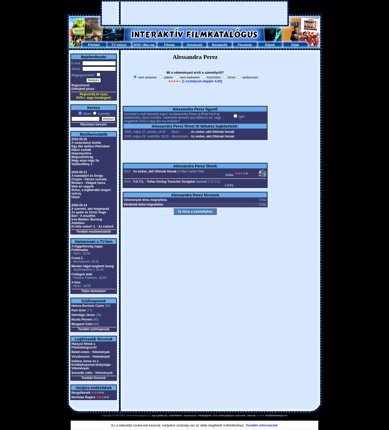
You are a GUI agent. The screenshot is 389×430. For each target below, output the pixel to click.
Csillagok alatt (81, 274)
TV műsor (119, 45)
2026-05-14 (79, 205)
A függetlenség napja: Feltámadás (87, 248)
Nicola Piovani (81, 319)
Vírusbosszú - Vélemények (90, 356)
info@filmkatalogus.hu (276, 415)
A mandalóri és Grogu (87, 176)
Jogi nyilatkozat (159, 415)
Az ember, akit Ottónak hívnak (212, 132)
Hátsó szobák (81, 150)
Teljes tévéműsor (93, 291)
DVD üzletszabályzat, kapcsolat (229, 415)
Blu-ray (149, 45)
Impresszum (190, 415)
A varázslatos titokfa (86, 143)
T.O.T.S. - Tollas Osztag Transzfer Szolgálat (164, 181)
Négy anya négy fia (85, 160)
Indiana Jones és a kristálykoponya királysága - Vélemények (91, 364)
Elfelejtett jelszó (83, 89)
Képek (270, 45)
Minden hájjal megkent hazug (92, 266)
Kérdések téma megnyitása (143, 204)
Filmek (169, 45)
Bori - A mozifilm (83, 216)
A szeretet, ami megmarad (90, 209)
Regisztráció (80, 85)
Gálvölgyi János (83, 315)
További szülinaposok (93, 329)
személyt (103, 114)
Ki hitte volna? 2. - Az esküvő (92, 226)
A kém (76, 282)
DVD (137, 45)
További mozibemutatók (93, 231)
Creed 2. (77, 258)
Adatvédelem (175, 415)
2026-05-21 (79, 172)
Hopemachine (81, 153)
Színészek (194, 45)
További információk (262, 425)
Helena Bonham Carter (87, 306)
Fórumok (245, 45)
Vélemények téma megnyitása (145, 200)
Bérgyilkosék (80, 392)
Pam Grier (78, 310)
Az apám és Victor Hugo (88, 212)
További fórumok (93, 378)
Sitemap (251, 415)
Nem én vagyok (82, 186)
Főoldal (94, 45)
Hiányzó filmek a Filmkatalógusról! (84, 345)
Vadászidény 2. (82, 164)
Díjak (295, 45)
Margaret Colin (82, 324)
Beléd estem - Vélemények (90, 352)
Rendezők (219, 45)
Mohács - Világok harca (88, 183)
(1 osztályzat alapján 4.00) (202, 81)
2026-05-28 (79, 139)
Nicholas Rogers (83, 397)
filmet (87, 114)
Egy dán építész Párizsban (90, 146)
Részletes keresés (94, 124)
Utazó (75, 197)
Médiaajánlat (204, 415)
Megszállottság (82, 157)
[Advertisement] (194, 13)
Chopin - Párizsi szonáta (89, 179)
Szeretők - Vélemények (92, 373)
